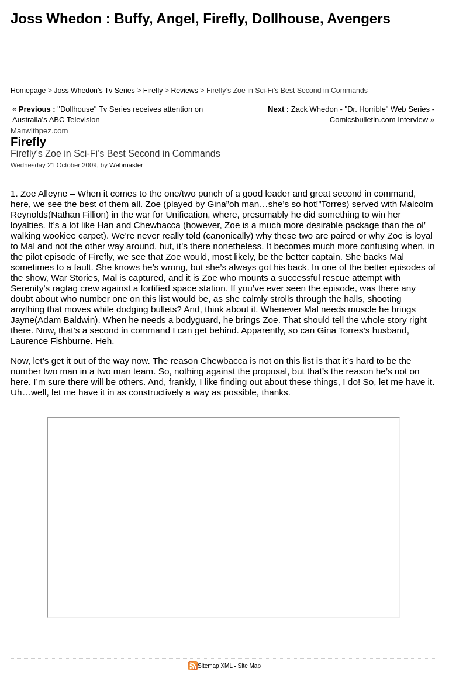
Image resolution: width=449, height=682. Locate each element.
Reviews (184, 91)
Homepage (28, 91)
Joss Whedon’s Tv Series (94, 91)
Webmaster (126, 164)
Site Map (249, 666)
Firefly (153, 91)
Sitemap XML (210, 666)
